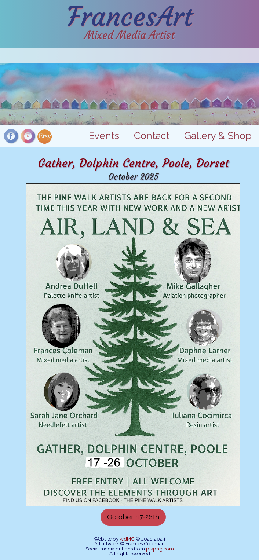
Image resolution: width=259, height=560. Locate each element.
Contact (151, 135)
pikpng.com (160, 549)
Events (104, 135)
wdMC (127, 539)
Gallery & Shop (218, 135)
